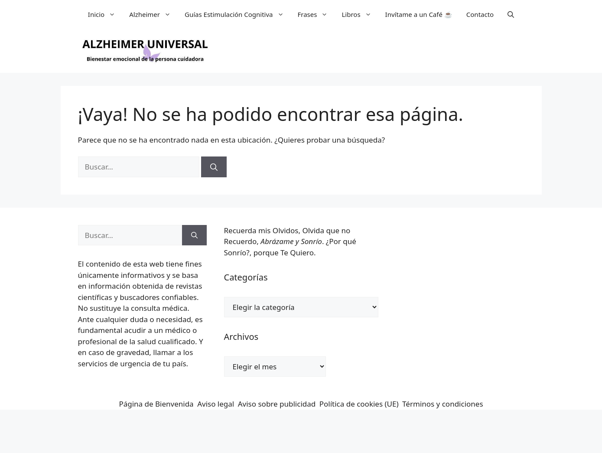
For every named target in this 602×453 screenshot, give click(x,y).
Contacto (480, 14)
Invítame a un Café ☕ (418, 14)
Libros (360, 14)
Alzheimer (153, 14)
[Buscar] (214, 166)
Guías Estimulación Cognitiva (238, 14)
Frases (316, 14)
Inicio (105, 14)
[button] (511, 14)
